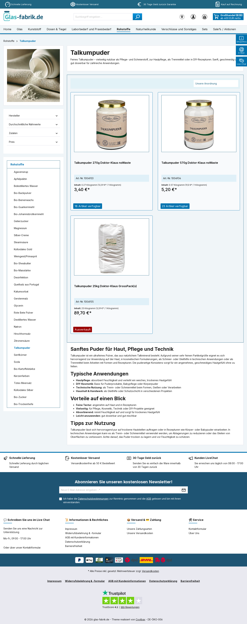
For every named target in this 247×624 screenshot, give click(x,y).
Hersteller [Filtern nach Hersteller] (33, 115)
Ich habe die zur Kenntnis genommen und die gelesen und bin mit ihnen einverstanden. (122, 500)
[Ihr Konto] (193, 16)
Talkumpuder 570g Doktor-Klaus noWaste (189, 162)
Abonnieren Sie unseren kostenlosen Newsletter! (123, 481)
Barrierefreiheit (73, 546)
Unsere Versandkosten (140, 533)
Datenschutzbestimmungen (93, 498)
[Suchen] (137, 16)
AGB (148, 498)
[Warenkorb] (204, 16)
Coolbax (140, 619)
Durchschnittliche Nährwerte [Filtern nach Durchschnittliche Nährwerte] (33, 124)
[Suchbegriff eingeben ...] (103, 16)
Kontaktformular (31, 547)
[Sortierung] (216, 83)
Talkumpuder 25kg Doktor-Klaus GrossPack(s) (105, 286)
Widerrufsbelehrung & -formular (83, 533)
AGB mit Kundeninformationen (82, 537)
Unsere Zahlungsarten (139, 528)
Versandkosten (150, 571)
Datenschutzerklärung (77, 541)
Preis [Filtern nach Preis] (33, 141)
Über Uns (194, 533)
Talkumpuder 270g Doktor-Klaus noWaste (102, 162)
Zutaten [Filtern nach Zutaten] (33, 133)
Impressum (71, 528)
